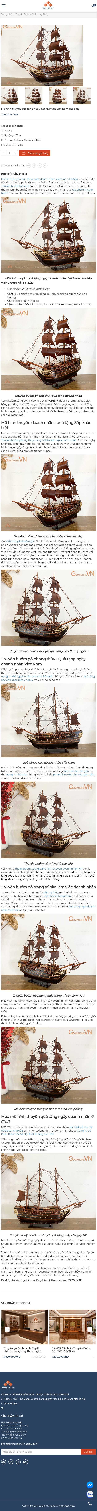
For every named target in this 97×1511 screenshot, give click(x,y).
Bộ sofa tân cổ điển (11, 1428)
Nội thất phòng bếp (11, 1422)
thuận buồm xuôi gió (28, 868)
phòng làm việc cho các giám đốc (73, 774)
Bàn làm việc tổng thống (14, 1425)
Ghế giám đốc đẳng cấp (14, 1431)
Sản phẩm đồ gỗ (12, 1416)
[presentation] (7, 1329)
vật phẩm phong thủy (57, 896)
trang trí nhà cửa (16, 774)
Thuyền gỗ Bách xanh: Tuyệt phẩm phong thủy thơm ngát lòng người (22, 1350)
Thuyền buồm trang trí (15, 186)
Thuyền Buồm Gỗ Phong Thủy (32, 14)
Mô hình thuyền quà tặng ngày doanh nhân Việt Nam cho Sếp (39, 179)
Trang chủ (6, 14)
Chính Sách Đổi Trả (11, 1438)
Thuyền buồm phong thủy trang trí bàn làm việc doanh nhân (38, 440)
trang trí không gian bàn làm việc (21, 676)
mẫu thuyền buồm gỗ (20, 541)
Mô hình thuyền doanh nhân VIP (62, 868)
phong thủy (51, 892)
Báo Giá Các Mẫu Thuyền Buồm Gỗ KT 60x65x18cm (71, 1350)
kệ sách (47, 676)
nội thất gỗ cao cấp (81, 1127)
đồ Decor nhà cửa (12, 1130)
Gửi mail (88, 1451)
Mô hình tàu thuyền (76, 771)
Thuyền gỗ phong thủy (13, 1434)
